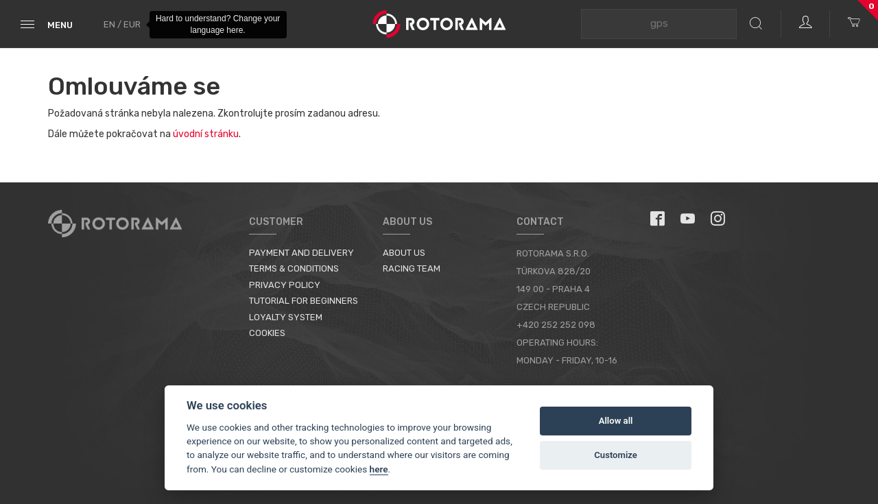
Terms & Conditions (294, 268)
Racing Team (411, 268)
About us (404, 253)
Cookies (267, 333)
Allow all (616, 421)
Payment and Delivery (301, 253)
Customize (615, 455)
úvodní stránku (206, 134)
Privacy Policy (284, 285)
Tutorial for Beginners (303, 301)
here (379, 469)
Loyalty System (285, 317)
